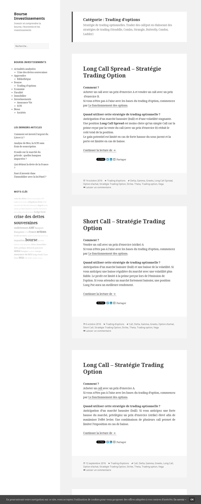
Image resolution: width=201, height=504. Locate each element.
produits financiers (25, 209)
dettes (33, 244)
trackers (31, 251)
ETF (42, 199)
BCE (30, 254)
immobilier (41, 244)
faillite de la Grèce (20, 202)
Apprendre (20, 75)
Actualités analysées (25, 68)
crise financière (25, 244)
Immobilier (20, 95)
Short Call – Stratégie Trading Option (124, 224)
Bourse (18, 82)
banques (24, 251)
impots (41, 205)
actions (41, 232)
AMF (31, 227)
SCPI (19, 105)
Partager (121, 159)
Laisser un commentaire (98, 187)
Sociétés (21, 112)
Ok (195, 497)
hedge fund (39, 212)
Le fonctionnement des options (107, 105)
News (17, 109)
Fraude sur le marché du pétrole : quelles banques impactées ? (27, 155)
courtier (36, 209)
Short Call (88, 327)
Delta (133, 180)
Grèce (17, 250)
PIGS (21, 257)
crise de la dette (28, 212)
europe (38, 251)
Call (131, 324)
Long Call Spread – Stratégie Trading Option (122, 72)
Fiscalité (18, 92)
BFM (26, 232)
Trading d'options (26, 85)
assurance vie (21, 254)
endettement (21, 227)
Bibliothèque (24, 79)
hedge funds (38, 254)
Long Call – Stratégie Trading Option (123, 368)
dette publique (20, 248)
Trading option (149, 184)
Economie (19, 89)
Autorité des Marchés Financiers (25, 205)
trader (35, 258)
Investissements (22, 99)
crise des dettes (20, 198)
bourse (31, 239)
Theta (137, 184)
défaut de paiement (35, 248)
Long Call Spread (163, 180)
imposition (19, 240)
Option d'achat (32, 236)
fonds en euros (20, 236)
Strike (30, 258)
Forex (40, 258)
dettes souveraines (34, 199)
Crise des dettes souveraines (32, 72)
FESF (44, 202)
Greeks (150, 180)
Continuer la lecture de (99, 150)
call (100, 388)
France (32, 231)
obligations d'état (35, 202)
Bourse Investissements (29, 16)
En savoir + (10, 499)
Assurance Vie (24, 102)
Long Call (168, 463)
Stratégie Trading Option (113, 184)
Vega (161, 184)
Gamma (141, 180)
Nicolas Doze (43, 236)
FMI (25, 258)
